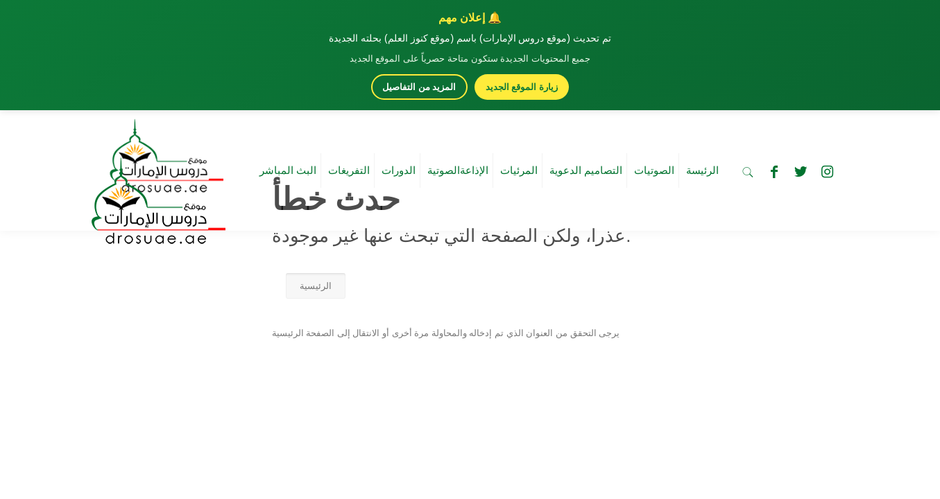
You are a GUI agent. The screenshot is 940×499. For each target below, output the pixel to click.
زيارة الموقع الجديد (522, 87)
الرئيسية (316, 286)
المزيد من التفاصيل (419, 87)
